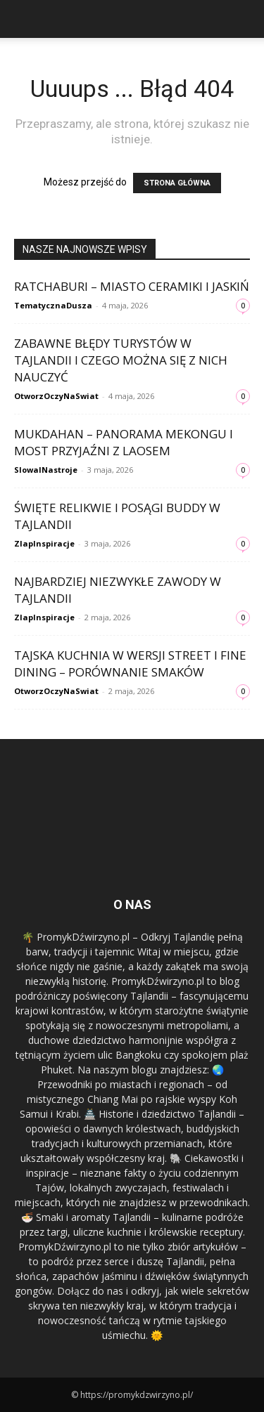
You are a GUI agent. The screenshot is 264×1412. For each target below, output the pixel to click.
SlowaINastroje (45, 469)
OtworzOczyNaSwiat (56, 396)
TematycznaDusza (53, 305)
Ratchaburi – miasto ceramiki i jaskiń (131, 286)
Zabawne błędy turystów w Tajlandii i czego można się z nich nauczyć (120, 360)
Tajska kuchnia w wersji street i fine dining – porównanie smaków (130, 663)
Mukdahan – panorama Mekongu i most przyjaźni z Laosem (123, 442)
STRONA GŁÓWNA (177, 183)
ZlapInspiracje (44, 543)
